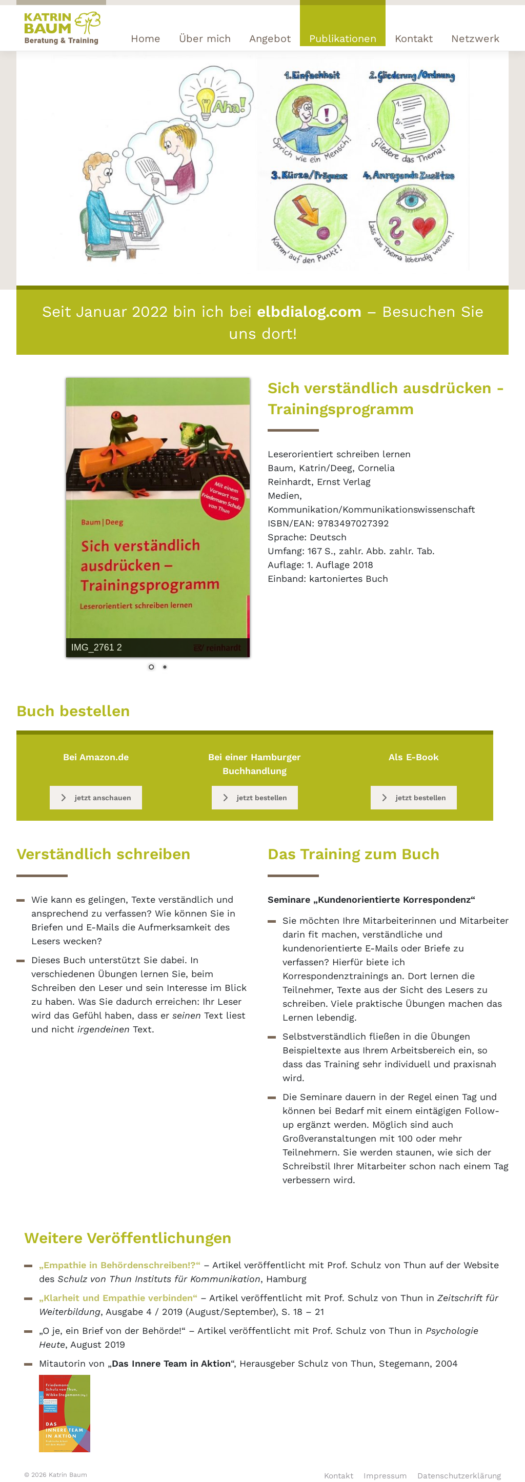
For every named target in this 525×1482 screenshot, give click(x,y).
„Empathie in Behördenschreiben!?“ (119, 1265)
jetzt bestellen (255, 798)
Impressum (385, 1475)
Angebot (270, 38)
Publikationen (342, 38)
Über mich (205, 38)
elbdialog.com (309, 311)
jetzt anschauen (95, 798)
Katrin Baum (68, 1474)
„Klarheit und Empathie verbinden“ (118, 1297)
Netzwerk (475, 38)
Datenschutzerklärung (459, 1475)
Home (145, 38)
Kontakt (414, 38)
